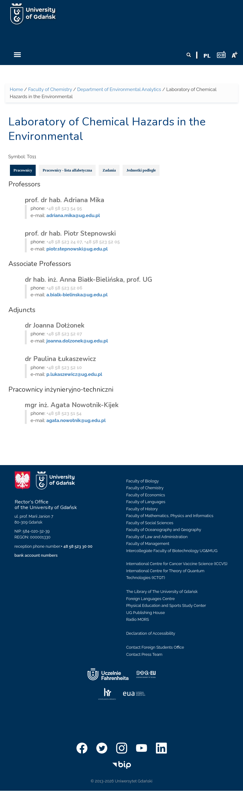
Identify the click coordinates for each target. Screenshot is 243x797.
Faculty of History (142, 509)
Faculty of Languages (145, 501)
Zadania (109, 170)
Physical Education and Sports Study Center (166, 605)
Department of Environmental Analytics (119, 89)
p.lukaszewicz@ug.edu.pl (74, 374)
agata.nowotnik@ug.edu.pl (76, 420)
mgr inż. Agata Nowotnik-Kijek (72, 405)
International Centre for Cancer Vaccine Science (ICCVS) (176, 563)
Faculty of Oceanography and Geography (163, 529)
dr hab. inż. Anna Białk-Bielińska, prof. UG (88, 279)
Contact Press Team (144, 654)
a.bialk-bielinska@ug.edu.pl (77, 295)
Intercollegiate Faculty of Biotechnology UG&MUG (172, 550)
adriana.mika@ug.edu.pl (73, 215)
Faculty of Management (147, 543)
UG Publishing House (145, 612)
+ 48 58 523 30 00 (76, 546)
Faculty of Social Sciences (149, 522)
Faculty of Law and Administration (157, 536)
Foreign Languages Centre (150, 598)
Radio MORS (137, 619)
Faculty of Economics (145, 495)
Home (16, 89)
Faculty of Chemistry (50, 89)
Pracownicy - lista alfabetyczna (67, 170)
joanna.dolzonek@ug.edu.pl (77, 341)
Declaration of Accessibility (150, 633)
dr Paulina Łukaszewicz (60, 359)
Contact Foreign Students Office (155, 647)
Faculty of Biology (142, 481)
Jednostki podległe (141, 170)
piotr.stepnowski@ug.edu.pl (77, 249)
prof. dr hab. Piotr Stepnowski (70, 233)
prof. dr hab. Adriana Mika (64, 200)
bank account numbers (36, 555)
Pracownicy (23, 170)
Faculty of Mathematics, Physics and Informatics (170, 515)
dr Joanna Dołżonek (54, 325)
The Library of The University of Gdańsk (162, 591)
